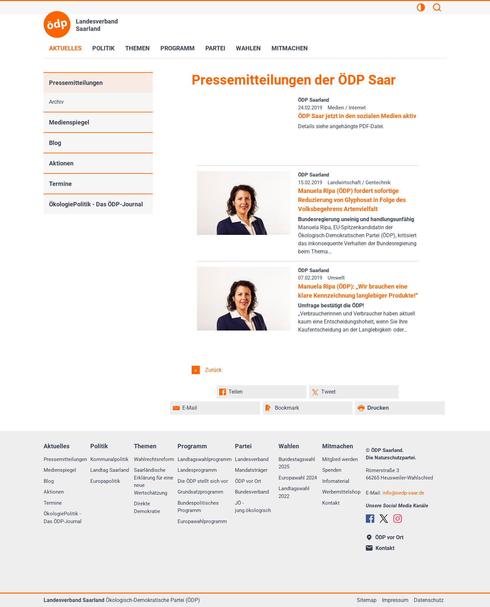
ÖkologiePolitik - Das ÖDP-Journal (96, 204)
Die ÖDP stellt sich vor (203, 481)
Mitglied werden (340, 459)
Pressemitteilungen (76, 82)
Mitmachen (290, 48)
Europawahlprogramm (202, 521)
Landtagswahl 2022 (294, 492)
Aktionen (61, 163)
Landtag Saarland (109, 470)
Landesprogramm (197, 470)
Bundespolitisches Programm (198, 507)
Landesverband (251, 459)
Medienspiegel (69, 122)
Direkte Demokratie (147, 507)
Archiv (56, 102)
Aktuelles (65, 48)
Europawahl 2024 (298, 478)
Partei (215, 48)
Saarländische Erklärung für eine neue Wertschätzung (153, 481)
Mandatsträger (251, 470)
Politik (103, 48)
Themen (137, 48)
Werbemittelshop (341, 492)
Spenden (331, 470)
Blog (55, 142)
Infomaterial (335, 481)
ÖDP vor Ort (248, 481)
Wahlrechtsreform (154, 459)
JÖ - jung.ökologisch (253, 507)
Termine (60, 183)
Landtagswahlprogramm (205, 459)
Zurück (213, 370)
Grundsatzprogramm (200, 492)
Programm (177, 48)
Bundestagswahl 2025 (297, 463)
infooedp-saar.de (403, 493)
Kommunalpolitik (109, 459)
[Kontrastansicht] (421, 8)
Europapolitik (105, 481)
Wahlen (248, 48)
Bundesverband (252, 492)
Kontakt (331, 503)
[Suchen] (437, 8)
